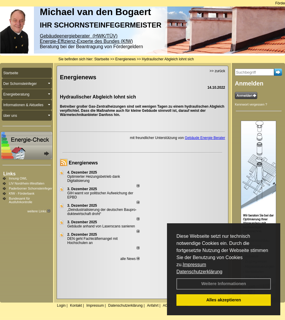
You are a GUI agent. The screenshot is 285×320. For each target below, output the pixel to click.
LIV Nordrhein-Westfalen (26, 183)
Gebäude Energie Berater (205, 138)
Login (61, 305)
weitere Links (38, 211)
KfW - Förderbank (22, 193)
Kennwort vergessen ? (251, 104)
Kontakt (76, 305)
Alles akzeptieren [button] (223, 300)
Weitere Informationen (223, 283)
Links (9, 173)
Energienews (83, 162)
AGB (166, 305)
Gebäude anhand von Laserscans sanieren (101, 226)
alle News (130, 259)
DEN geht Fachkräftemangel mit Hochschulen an (92, 241)
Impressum (194, 264)
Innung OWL (18, 178)
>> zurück (217, 71)
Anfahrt (152, 305)
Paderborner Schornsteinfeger (30, 188)
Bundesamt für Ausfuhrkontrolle (20, 200)
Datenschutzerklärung (199, 271)
